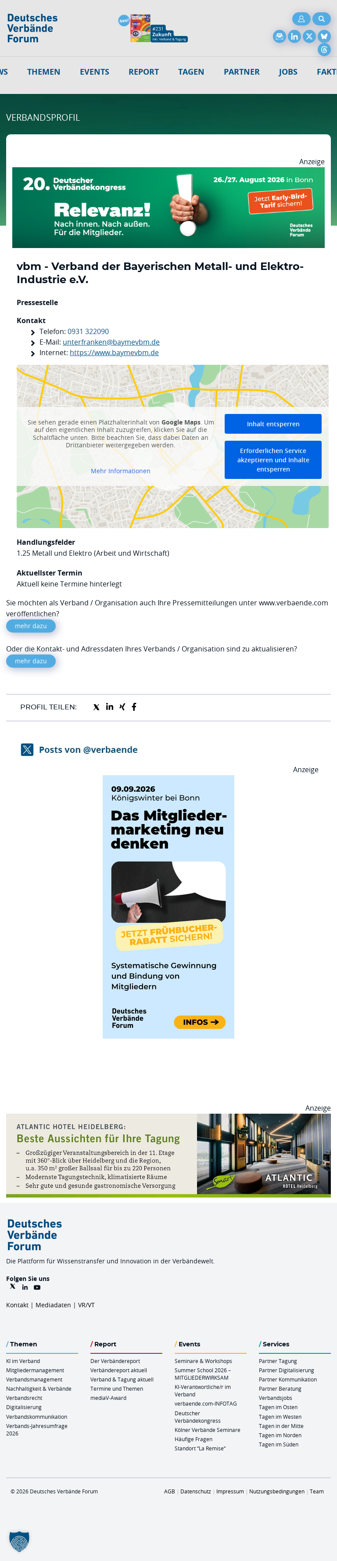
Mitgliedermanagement (35, 1370)
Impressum (230, 1491)
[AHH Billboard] (168, 1119)
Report (144, 71)
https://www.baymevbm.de (114, 352)
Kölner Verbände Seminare (207, 1429)
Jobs (288, 71)
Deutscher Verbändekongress (198, 1417)
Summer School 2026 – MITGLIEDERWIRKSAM (203, 1374)
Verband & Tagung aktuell (122, 1379)
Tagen (191, 71)
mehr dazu (31, 626)
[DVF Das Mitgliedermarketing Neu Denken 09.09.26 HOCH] (168, 780)
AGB (169, 1491)
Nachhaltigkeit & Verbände (39, 1388)
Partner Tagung (278, 1360)
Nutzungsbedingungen (277, 1491)
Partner (242, 71)
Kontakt (17, 1305)
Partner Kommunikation (288, 1379)
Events (94, 71)
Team (317, 1491)
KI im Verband (23, 1360)
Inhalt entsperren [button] (273, 424)
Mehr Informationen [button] (121, 471)
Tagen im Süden (278, 1444)
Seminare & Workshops (203, 1360)
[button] (19, 1541)
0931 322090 (88, 331)
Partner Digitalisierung (286, 1370)
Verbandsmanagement (34, 1379)
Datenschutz (195, 1491)
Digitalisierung (24, 1406)
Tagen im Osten (278, 1406)
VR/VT (86, 1305)
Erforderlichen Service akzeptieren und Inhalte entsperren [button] (273, 459)
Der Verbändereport (115, 1360)
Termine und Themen (116, 1388)
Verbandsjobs (275, 1397)
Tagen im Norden (280, 1435)
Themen (44, 71)
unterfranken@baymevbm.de (111, 342)
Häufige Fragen (193, 1438)
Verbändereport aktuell (118, 1370)
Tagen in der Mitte (281, 1425)
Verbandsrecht (24, 1397)
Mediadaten (53, 1305)
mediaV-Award (108, 1397)
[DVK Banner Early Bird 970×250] (168, 172)
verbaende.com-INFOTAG (206, 1403)
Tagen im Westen (280, 1416)
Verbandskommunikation (36, 1416)
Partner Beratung (280, 1388)
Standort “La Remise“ (200, 1448)
